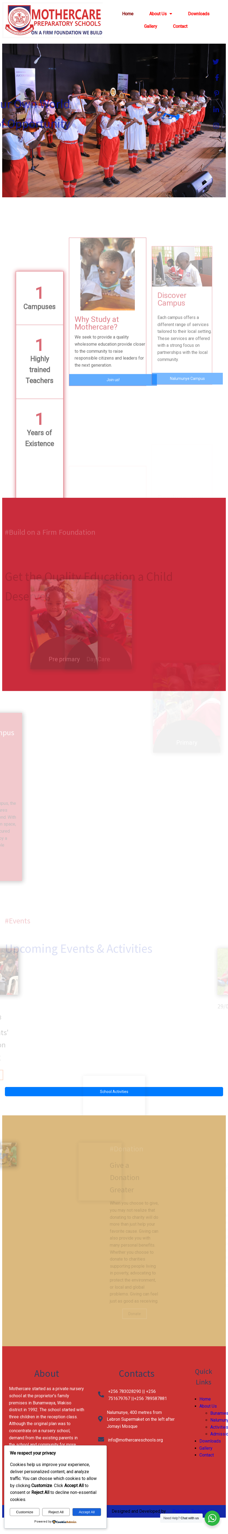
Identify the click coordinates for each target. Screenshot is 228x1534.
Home (205, 1399)
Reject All (56, 1512)
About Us (208, 1406)
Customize (24, 1512)
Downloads (210, 1441)
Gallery (205, 1448)
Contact (206, 1455)
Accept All (87, 1512)
